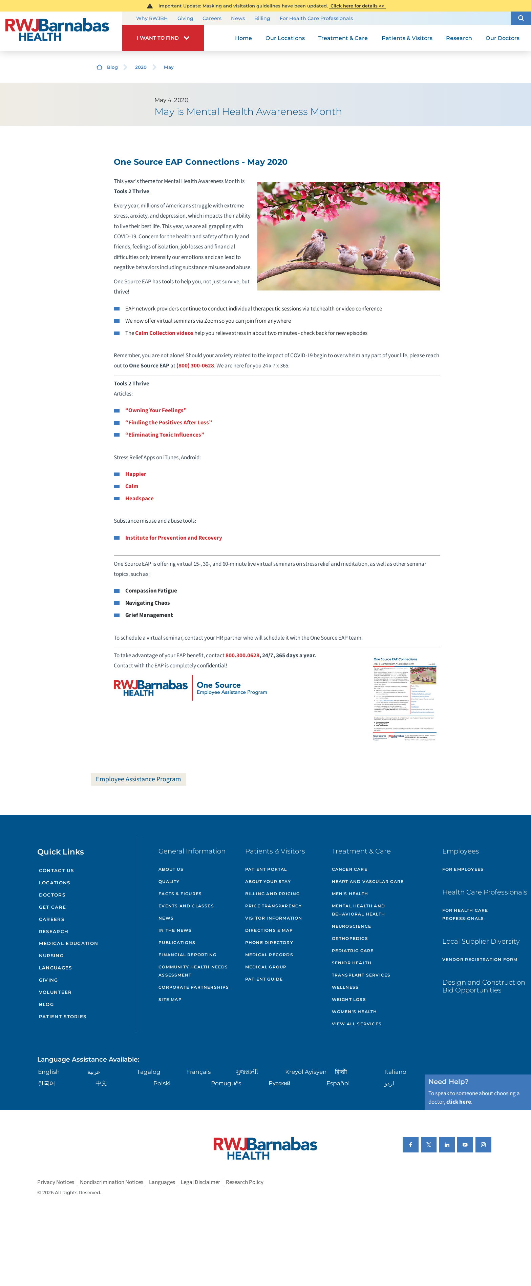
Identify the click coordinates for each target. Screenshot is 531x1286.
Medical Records (269, 954)
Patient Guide (264, 979)
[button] (521, 18)
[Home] (61, 31)
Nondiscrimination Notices (111, 1182)
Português (226, 1083)
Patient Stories (63, 1016)
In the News (175, 930)
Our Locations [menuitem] (285, 38)
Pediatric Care (353, 950)
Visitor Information (273, 918)
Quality (168, 881)
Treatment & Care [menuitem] (343, 38)
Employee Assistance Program (138, 779)
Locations (54, 882)
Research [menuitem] (459, 38)
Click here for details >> (357, 5)
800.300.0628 (242, 655)
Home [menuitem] (243, 38)
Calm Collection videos (164, 333)
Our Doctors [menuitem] (502, 38)
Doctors (52, 895)
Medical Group (266, 966)
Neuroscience (351, 926)
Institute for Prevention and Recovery (173, 538)
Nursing (51, 955)
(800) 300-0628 (195, 365)
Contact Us (56, 870)
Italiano (395, 1071)
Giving (185, 19)
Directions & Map (269, 930)
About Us (171, 869)
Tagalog (149, 1071)
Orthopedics (350, 938)
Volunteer (55, 992)
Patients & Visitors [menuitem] (407, 38)
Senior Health (352, 962)
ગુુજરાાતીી (247, 1071)
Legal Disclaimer (200, 1182)
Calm (132, 486)
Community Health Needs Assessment (193, 971)
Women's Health (354, 1011)
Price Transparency (273, 905)
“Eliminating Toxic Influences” (164, 434)
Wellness (345, 987)
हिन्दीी (341, 1071)
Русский (279, 1083)
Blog (112, 67)
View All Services (357, 1023)
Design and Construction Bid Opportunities (483, 986)
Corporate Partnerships (193, 987)
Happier (135, 474)
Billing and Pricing (272, 893)
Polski (162, 1083)
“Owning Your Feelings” (156, 410)
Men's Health (350, 893)
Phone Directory (269, 942)
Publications (176, 942)
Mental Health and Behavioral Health (358, 910)
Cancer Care (349, 869)
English (49, 1071)
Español (338, 1083)
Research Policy (244, 1182)
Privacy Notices (55, 1182)
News (238, 19)
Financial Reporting (187, 954)
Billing (262, 19)
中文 (101, 1083)
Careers (212, 19)
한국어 (46, 1083)
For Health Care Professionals (316, 19)
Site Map (170, 999)
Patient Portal (266, 869)
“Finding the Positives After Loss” (168, 422)
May (169, 67)
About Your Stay (268, 881)
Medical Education (69, 943)
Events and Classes (186, 905)
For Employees (463, 869)
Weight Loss (349, 999)
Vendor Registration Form (480, 959)
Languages (55, 967)
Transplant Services (361, 975)
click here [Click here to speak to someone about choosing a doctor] (458, 1102)
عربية (93, 1071)
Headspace (139, 498)
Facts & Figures (180, 893)
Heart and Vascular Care (368, 881)
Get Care (52, 907)
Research (54, 931)
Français (198, 1071)
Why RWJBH (152, 19)
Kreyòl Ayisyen (306, 1071)
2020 (141, 67)
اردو (389, 1083)
